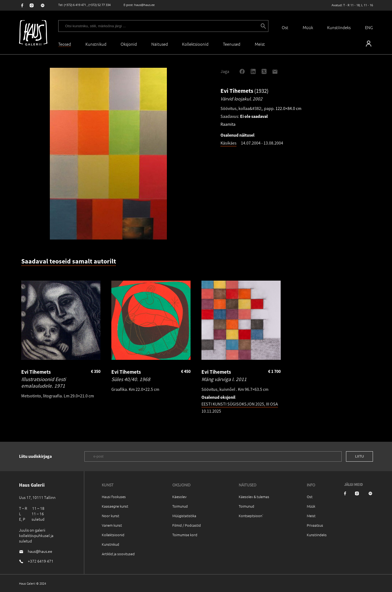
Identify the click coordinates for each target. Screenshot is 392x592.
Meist (311, 515)
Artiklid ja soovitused (118, 553)
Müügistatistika (184, 515)
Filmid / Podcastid (186, 525)
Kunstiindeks (339, 27)
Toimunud (180, 506)
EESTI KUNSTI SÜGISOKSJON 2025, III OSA (239, 404)
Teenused (231, 44)
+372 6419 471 (40, 561)
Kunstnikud (95, 44)
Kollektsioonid (195, 44)
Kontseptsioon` (251, 515)
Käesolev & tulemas (254, 496)
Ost (285, 27)
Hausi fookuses (114, 496)
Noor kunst (110, 515)
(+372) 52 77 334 (99, 5)
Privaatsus (315, 525)
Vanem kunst (112, 525)
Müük (308, 27)
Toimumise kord (184, 534)
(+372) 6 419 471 (75, 5)
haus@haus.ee (144, 5)
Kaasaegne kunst (115, 506)
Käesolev (179, 496)
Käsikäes (228, 143)
